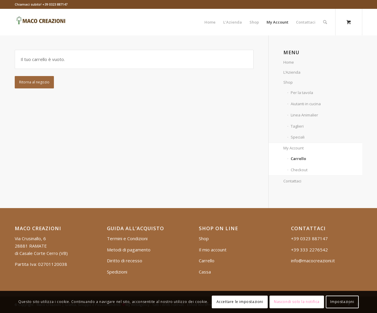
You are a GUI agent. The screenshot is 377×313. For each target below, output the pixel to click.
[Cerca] (325, 22)
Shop (288, 82)
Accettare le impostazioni (239, 301)
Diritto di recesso (124, 260)
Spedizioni (117, 272)
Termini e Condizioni (127, 238)
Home (288, 62)
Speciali (298, 137)
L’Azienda (291, 72)
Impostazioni (342, 301)
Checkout (299, 169)
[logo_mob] (41, 22)
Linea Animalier (304, 115)
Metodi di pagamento (129, 250)
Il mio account (212, 250)
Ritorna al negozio (34, 82)
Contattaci (292, 181)
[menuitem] (210, 22)
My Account (293, 148)
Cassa (205, 272)
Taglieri (297, 126)
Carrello (298, 158)
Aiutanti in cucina (306, 103)
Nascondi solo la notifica (297, 301)
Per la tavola (302, 92)
